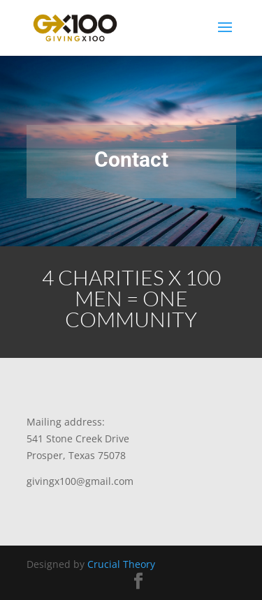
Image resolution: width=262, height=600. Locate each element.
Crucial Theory (121, 564)
